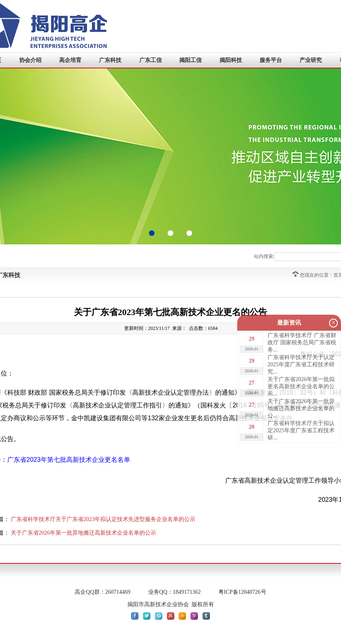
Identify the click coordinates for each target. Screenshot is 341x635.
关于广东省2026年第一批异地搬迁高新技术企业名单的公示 (83, 533)
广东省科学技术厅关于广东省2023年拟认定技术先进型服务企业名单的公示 (103, 519)
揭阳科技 (231, 60)
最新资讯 (289, 322)
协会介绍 (30, 60)
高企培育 (70, 60)
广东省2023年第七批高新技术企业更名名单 (68, 459)
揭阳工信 (190, 60)
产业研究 (310, 60)
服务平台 (271, 60)
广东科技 (110, 60)
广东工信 (150, 60)
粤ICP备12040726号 (242, 592)
